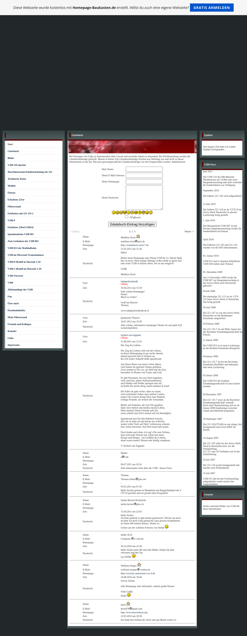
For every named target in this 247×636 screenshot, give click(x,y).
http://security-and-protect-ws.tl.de (138, 573)
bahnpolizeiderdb (129, 281)
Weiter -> (189, 231)
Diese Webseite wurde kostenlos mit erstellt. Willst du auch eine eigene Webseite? (123, 7)
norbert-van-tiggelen (131, 335)
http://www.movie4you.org (134, 612)
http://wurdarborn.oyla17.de (134, 245)
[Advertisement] (123, 91)
